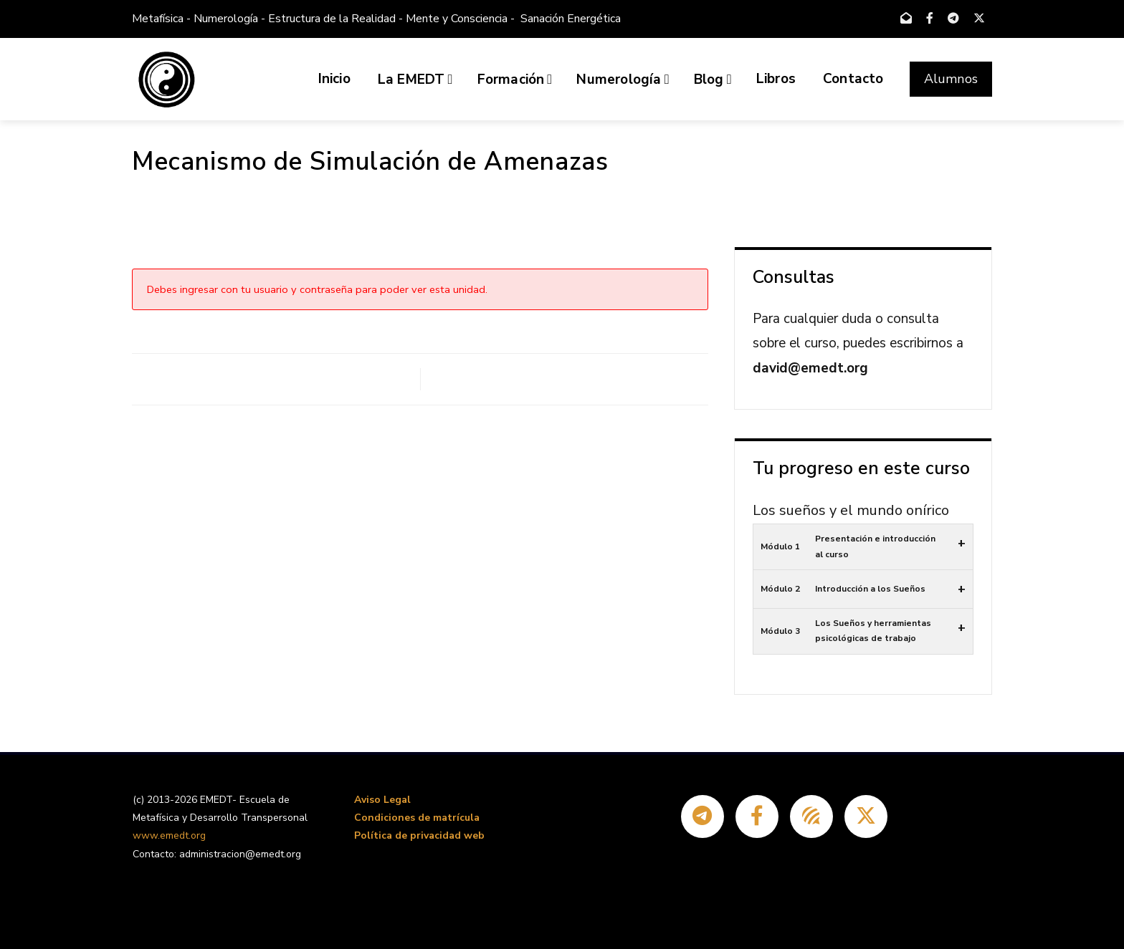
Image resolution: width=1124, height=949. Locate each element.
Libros (776, 78)
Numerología (622, 79)
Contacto (853, 78)
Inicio (334, 78)
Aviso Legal (382, 799)
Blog (713, 79)
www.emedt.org (169, 835)
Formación (515, 79)
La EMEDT (415, 79)
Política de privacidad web (419, 835)
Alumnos (951, 78)
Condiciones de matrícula (417, 817)
